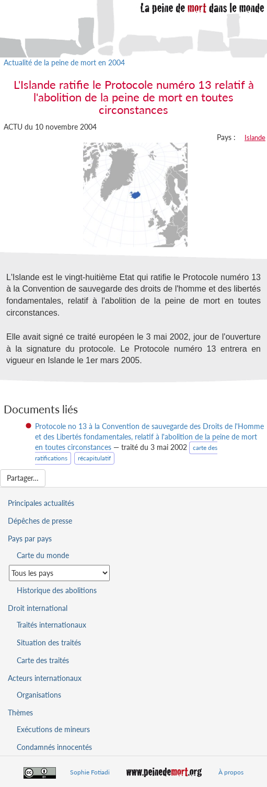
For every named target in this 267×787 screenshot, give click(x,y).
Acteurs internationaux (45, 678)
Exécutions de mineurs (53, 729)
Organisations (39, 694)
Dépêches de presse (40, 520)
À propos (230, 772)
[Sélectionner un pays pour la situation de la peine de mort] (59, 573)
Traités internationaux (51, 624)
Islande (255, 137)
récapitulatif (94, 458)
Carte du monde (43, 555)
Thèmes (20, 712)
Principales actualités (41, 503)
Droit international (37, 608)
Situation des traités (49, 642)
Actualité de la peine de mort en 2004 (64, 62)
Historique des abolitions (57, 590)
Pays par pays (30, 538)
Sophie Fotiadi (90, 772)
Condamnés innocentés (54, 747)
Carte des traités (43, 660)
